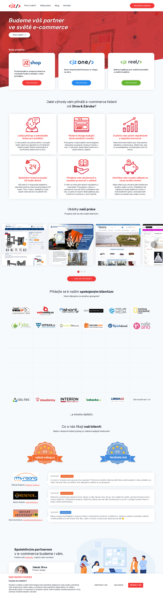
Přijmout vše (135, 585)
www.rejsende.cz (32, 503)
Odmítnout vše (100, 585)
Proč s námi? (30, 5)
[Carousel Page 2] (81, 272)
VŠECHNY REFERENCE (83, 279)
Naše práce (45, 5)
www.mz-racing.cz (32, 485)
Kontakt (67, 5)
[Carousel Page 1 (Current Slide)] (78, 272)
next (154, 244)
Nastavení (118, 585)
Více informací (31, 83)
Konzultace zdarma (142, 6)
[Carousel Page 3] (85, 272)
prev (9, 244)
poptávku (29, 558)
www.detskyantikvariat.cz (32, 520)
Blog (57, 5)
